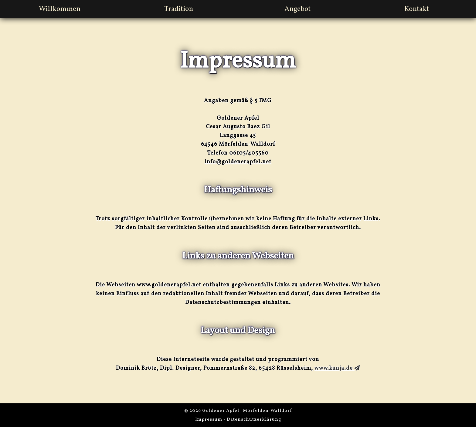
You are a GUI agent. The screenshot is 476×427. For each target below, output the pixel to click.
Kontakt (416, 9)
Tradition (178, 9)
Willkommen (59, 9)
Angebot (297, 9)
